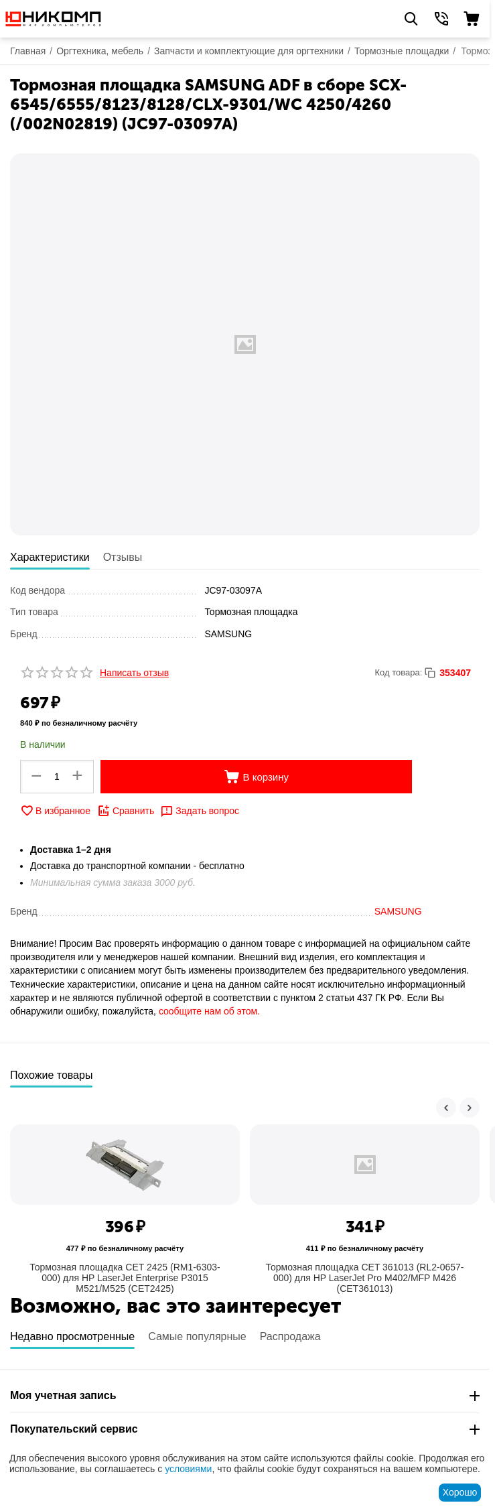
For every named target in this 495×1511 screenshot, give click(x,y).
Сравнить (125, 810)
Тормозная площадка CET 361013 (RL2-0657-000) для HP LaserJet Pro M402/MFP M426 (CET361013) (364, 1278)
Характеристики (50, 557)
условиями (188, 1468)
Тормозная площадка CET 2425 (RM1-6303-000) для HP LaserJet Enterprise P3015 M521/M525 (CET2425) (124, 1278)
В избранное (55, 810)
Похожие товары (51, 1075)
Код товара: (398, 672)
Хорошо (460, 1492)
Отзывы (123, 557)
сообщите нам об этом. (209, 1011)
